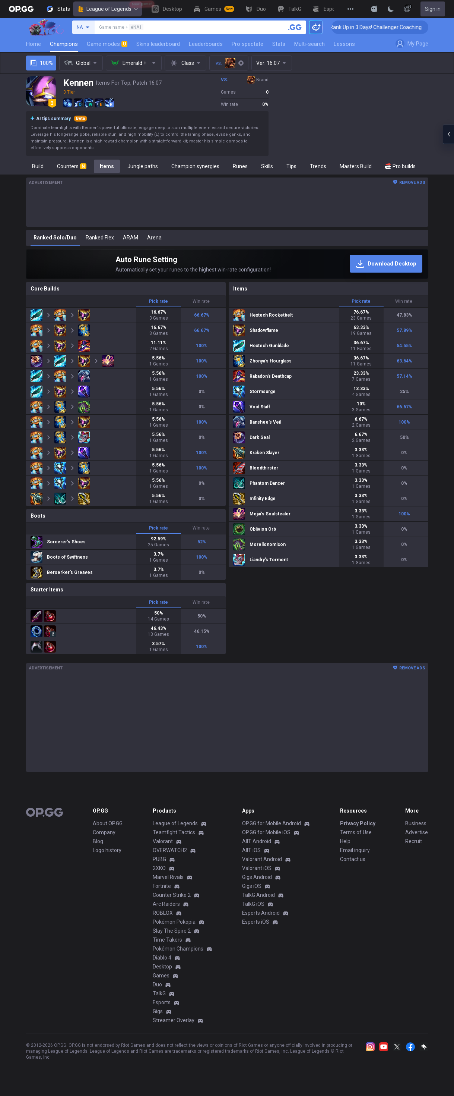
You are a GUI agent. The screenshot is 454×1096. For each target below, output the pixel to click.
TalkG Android (258, 895)
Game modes (107, 44)
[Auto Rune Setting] (227, 264)
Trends (318, 166)
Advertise (416, 832)
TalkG (159, 993)
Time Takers (167, 940)
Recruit (413, 841)
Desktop (162, 967)
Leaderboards (206, 44)
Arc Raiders (166, 904)
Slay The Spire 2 (172, 931)
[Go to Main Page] (21, 9)
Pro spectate (247, 44)
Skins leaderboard (158, 44)
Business (415, 823)
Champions (64, 44)
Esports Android (261, 913)
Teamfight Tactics (174, 832)
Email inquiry (355, 850)
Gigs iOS (251, 886)
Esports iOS (255, 922)
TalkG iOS (253, 904)
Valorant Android (262, 859)
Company (104, 832)
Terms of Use (356, 832)
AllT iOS (251, 850)
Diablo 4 (162, 958)
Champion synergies (195, 166)
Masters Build (356, 166)
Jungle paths (142, 166)
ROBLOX (163, 913)
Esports (162, 1002)
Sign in (433, 9)
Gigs (158, 1011)
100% (41, 63)
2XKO (159, 868)
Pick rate (158, 301)
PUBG (159, 859)
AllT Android (256, 841)
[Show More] (374, 8)
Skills (267, 166)
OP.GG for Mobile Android (271, 823)
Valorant (163, 841)
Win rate (201, 301)
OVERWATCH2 (170, 850)
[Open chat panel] (448, 134)
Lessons (344, 44)
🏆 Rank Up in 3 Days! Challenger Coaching (388, 27)
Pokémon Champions (178, 949)
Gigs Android (257, 877)
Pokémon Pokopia (174, 922)
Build (38, 166)
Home (33, 44)
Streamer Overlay (173, 1020)
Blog (98, 841)
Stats (278, 44)
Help (345, 841)
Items (107, 166)
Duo (157, 984)
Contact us (352, 859)
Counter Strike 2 (172, 895)
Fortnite (162, 886)
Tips (291, 166)
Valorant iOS (257, 868)
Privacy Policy (357, 823)
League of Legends (107, 8)
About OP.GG (108, 823)
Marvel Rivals (168, 877)
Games (161, 976)
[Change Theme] (390, 8)
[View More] (350, 8)
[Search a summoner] (295, 27)
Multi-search (309, 44)
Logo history (107, 850)
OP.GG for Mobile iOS (266, 832)
